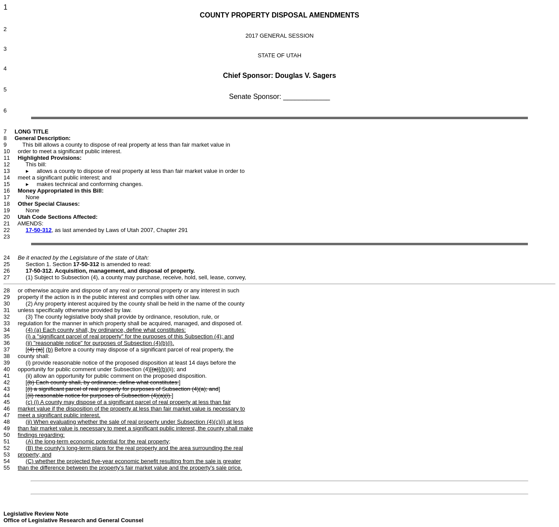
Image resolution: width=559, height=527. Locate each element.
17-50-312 (39, 230)
